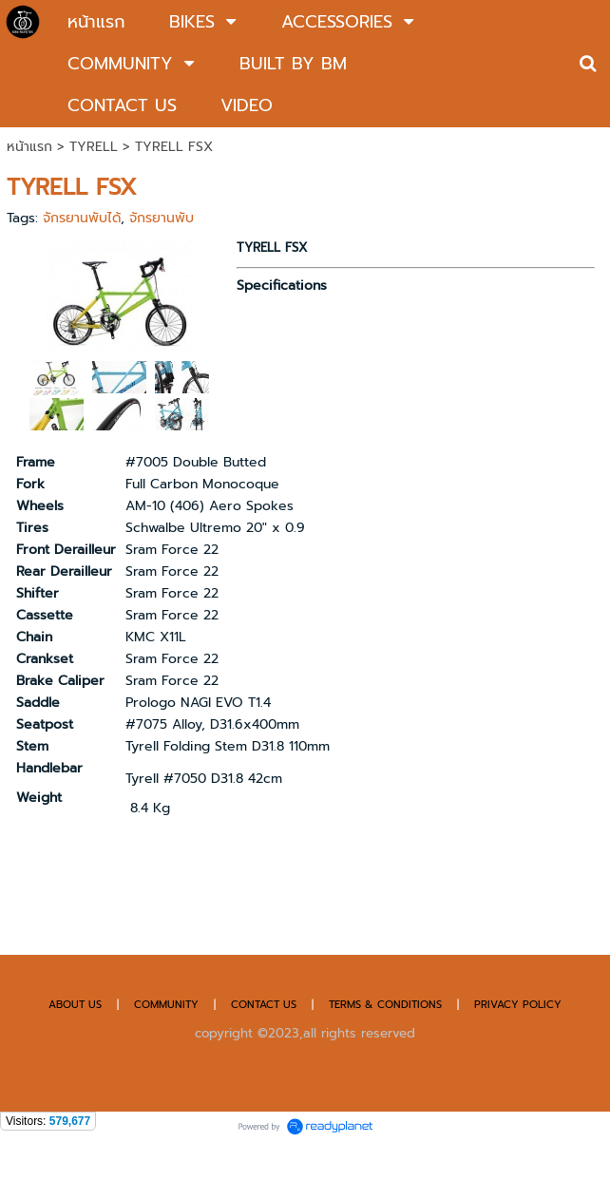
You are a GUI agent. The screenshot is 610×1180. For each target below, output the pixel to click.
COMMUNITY (166, 1005)
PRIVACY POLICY (518, 1005)
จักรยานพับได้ (82, 218)
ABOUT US (75, 1005)
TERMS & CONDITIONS (385, 1005)
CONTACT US (265, 1005)
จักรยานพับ (161, 218)
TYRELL (93, 147)
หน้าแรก (29, 147)
